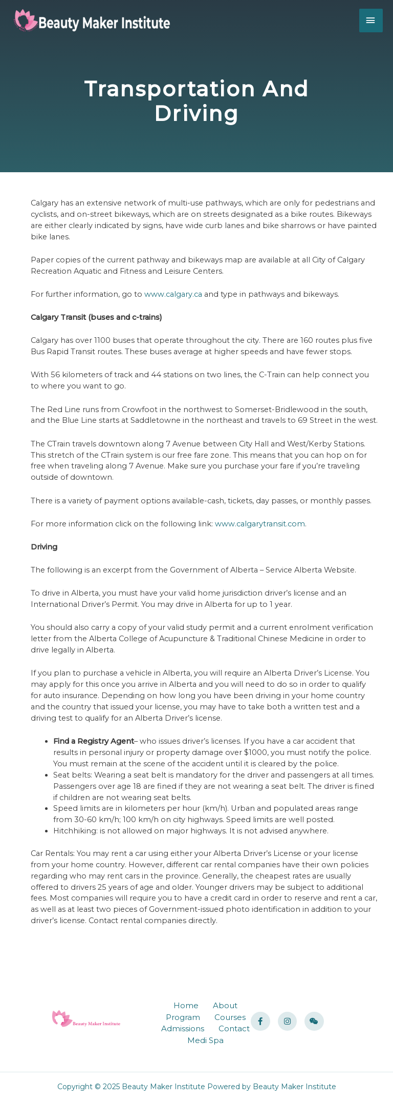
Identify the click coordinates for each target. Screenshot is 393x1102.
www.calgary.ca (173, 294)
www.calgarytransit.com (260, 523)
